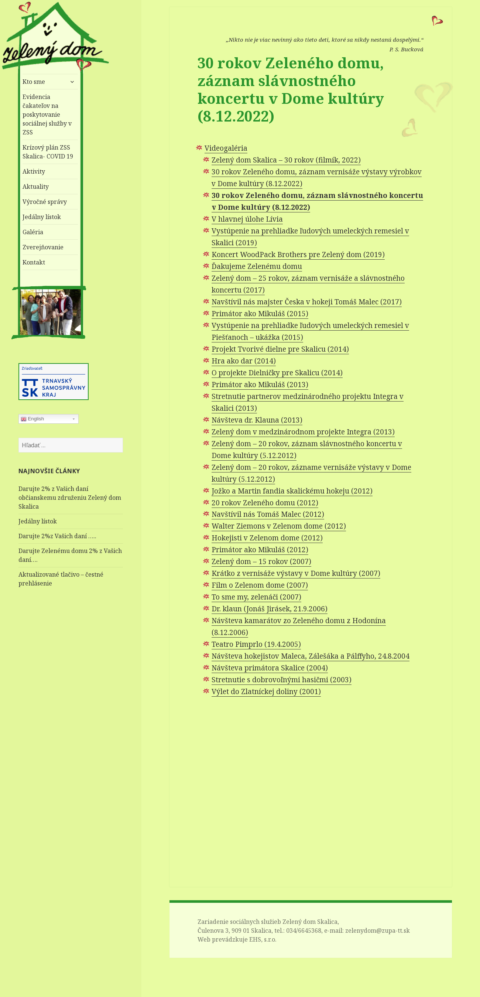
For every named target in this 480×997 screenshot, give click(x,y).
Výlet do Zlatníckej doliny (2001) (266, 691)
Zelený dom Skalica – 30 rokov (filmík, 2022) (286, 160)
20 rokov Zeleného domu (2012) (265, 503)
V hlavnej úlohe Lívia (247, 219)
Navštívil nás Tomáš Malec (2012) (268, 514)
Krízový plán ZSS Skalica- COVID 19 (48, 151)
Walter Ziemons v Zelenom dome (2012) (279, 526)
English (32, 419)
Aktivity (34, 171)
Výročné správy (45, 202)
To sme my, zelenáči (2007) (256, 597)
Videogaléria (226, 148)
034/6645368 (303, 930)
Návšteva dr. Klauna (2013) (257, 420)
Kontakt (34, 262)
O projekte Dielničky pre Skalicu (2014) (277, 373)
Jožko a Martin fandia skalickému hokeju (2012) (292, 491)
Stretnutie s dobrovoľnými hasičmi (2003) (282, 679)
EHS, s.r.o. (263, 939)
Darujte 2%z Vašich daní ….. (57, 536)
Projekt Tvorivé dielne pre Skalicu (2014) (280, 349)
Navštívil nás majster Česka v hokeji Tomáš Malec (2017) (307, 302)
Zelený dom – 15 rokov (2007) (261, 561)
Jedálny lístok (42, 217)
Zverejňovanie (43, 247)
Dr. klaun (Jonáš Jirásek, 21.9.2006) (270, 609)
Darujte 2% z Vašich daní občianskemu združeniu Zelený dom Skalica (69, 498)
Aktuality (36, 186)
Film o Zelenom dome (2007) (260, 585)
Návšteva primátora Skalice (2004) (270, 668)
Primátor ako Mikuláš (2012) (260, 549)
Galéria (33, 232)
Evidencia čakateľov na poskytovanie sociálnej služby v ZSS (47, 114)
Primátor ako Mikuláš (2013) (260, 384)
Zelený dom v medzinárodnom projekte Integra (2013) (303, 432)
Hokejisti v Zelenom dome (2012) (267, 538)
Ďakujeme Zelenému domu (257, 266)
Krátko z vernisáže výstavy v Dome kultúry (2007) (296, 573)
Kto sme (34, 82)
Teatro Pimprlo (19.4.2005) (256, 644)
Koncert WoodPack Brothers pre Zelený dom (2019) (298, 254)
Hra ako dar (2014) (244, 361)
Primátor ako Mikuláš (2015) (260, 313)
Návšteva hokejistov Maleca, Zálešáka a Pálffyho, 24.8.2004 (310, 656)
